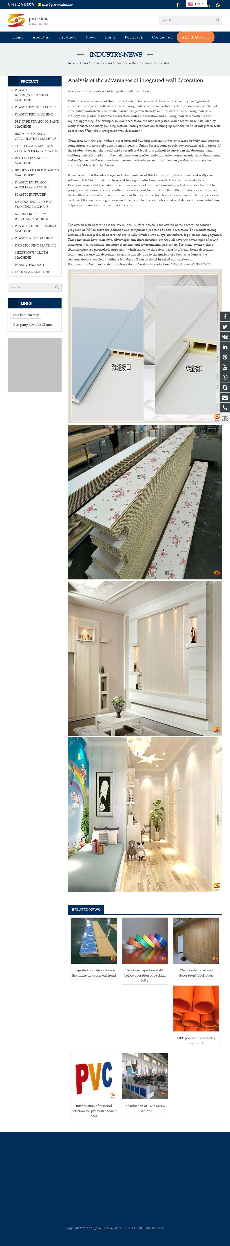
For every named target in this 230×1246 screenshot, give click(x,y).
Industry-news (115, 55)
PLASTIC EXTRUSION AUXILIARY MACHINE (32, 185)
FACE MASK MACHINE (32, 272)
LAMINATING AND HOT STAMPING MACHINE (34, 204)
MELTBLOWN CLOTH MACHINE (31, 255)
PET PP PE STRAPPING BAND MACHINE (37, 124)
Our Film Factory (26, 314)
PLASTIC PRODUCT (29, 265)
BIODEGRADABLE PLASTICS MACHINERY (37, 172)
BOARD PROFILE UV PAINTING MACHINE (31, 216)
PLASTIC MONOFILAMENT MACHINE (36, 228)
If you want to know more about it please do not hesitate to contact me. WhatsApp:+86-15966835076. (139, 264)
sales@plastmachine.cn (57, 5)
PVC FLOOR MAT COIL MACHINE (32, 160)
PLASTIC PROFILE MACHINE (37, 107)
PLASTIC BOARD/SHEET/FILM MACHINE (31, 95)
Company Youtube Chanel (33, 324)
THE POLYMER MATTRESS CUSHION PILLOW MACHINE (38, 148)
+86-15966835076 (23, 5)
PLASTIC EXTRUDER (30, 195)
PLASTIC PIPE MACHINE (34, 114)
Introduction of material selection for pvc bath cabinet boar (94, 1111)
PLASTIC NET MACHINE (34, 238)
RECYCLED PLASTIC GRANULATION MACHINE (35, 136)
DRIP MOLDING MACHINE (35, 245)
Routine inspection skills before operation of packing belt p (145, 975)
